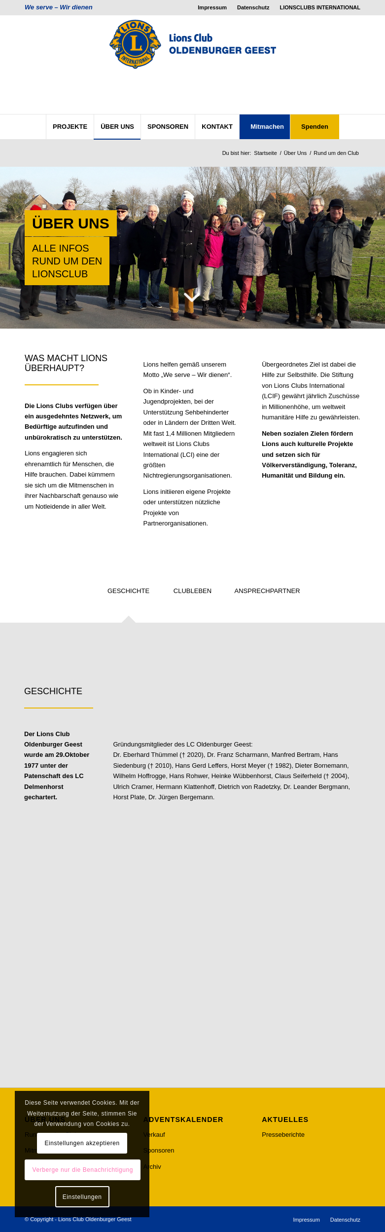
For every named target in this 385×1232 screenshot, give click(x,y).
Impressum (212, 7)
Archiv (152, 1166)
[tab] (129, 594)
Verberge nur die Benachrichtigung (82, 1169)
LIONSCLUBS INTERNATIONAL (320, 7)
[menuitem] (212, 7)
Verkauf (154, 1134)
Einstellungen (82, 1197)
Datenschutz (253, 7)
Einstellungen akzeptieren (81, 1143)
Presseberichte (283, 1134)
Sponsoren (159, 1150)
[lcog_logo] (192, 64)
